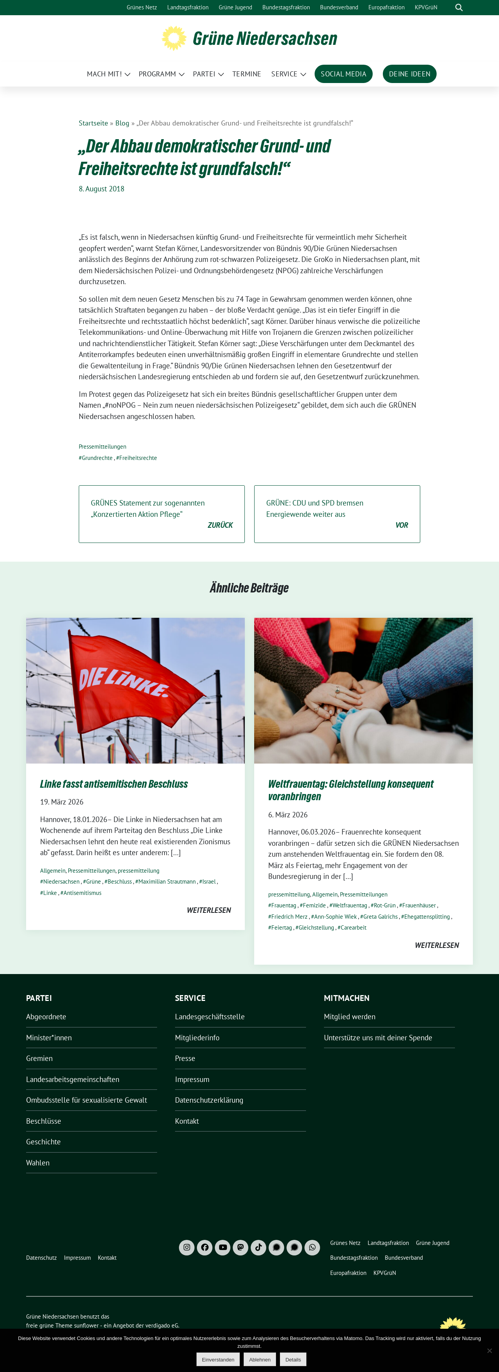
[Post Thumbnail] (135, 690)
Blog (122, 122)
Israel (209, 881)
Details (293, 1360)
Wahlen (38, 1162)
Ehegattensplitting (427, 916)
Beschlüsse (43, 1121)
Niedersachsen (61, 881)
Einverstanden (218, 1360)
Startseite (93, 122)
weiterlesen (209, 910)
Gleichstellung (316, 927)
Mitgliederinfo (197, 1037)
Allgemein (52, 870)
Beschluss (120, 881)
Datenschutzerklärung (209, 1100)
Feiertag (281, 927)
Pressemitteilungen (102, 446)
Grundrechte (97, 457)
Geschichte (43, 1141)
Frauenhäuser (419, 905)
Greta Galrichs (380, 916)
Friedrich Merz (289, 916)
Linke (50, 892)
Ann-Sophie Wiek (335, 916)
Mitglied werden (349, 1016)
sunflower (86, 1325)
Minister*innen (49, 1037)
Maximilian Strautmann (167, 881)
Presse (185, 1058)
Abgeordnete (46, 1016)
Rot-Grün (385, 905)
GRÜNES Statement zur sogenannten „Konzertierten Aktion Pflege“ (162, 514)
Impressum (192, 1079)
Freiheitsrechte (138, 457)
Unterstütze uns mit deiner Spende (378, 1037)
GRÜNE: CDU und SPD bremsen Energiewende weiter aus (337, 514)
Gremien (39, 1058)
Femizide (314, 905)
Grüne (93, 881)
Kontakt (187, 1121)
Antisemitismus (82, 892)
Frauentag (283, 905)
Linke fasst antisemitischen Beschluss (114, 784)
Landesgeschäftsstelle (210, 1016)
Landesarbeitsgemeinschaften (72, 1079)
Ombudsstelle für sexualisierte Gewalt (86, 1100)
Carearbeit (353, 927)
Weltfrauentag (350, 905)
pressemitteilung (138, 870)
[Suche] (447, 7)
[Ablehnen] (489, 1350)
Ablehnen (260, 1360)
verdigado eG (161, 1325)
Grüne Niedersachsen (265, 38)
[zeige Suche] (459, 7)
